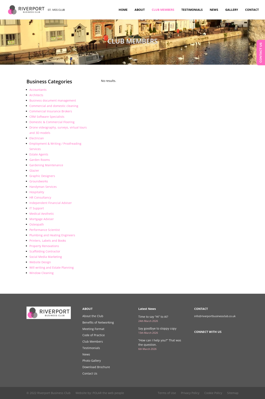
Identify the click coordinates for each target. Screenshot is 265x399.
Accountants (38, 90)
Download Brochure (96, 367)
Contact (252, 10)
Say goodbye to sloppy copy (157, 328)
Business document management (52, 100)
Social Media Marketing (45, 257)
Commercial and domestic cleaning (53, 106)
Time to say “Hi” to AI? (153, 317)
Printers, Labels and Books (47, 241)
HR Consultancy (40, 197)
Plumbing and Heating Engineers (52, 235)
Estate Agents (38, 154)
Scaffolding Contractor (44, 251)
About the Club (92, 316)
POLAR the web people (108, 393)
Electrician (36, 138)
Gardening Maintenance (46, 165)
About (140, 10)
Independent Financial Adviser (50, 203)
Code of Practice (93, 335)
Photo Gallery (91, 361)
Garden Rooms (39, 160)
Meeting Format (93, 329)
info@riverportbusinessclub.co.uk (215, 316)
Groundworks (38, 181)
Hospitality (36, 192)
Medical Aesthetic (41, 214)
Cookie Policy (213, 393)
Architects (36, 95)
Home (123, 10)
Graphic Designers (42, 176)
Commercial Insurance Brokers (50, 111)
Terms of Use (167, 393)
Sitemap (232, 393)
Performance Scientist (44, 230)
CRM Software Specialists (46, 117)
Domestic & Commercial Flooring (52, 122)
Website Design (40, 262)
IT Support (36, 208)
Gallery (231, 10)
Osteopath (36, 224)
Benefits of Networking (98, 322)
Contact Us (89, 373)
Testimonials (192, 10)
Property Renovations (44, 246)
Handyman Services (43, 187)
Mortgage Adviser (41, 219)
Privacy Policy (190, 393)
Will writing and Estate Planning (51, 267)
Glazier (34, 170)
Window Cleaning (41, 273)
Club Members (163, 10)
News (214, 10)
